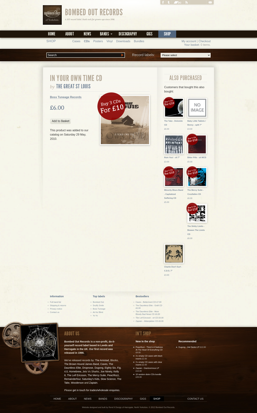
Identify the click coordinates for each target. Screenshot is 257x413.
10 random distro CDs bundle (148, 374)
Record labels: (171, 55)
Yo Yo (95, 316)
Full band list (55, 302)
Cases (76, 41)
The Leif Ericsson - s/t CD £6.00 (149, 318)
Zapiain (93, 382)
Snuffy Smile (98, 305)
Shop (167, 34)
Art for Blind (98, 312)
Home (52, 34)
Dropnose (87, 367)
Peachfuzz (113, 375)
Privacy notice (56, 309)
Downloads (123, 41)
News (87, 34)
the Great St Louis (73, 86)
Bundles (139, 41)
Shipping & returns (58, 305)
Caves (103, 364)
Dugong (99, 367)
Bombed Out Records (94, 12)
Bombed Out (98, 302)
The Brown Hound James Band (81, 364)
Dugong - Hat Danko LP (188, 347)
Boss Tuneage (99, 309)
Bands (103, 398)
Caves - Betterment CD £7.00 (148, 302)
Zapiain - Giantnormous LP (147, 368)
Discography (128, 34)
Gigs (150, 34)
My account (189, 41)
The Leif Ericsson (76, 375)
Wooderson (77, 382)
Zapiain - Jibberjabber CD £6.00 (149, 321)
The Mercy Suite (97, 375)
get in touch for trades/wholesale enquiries (96, 390)
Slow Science (108, 379)
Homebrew (75, 371)
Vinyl (110, 41)
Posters (98, 41)
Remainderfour (72, 379)
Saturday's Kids (90, 379)
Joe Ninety (106, 371)
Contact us (54, 312)
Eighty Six (110, 367)
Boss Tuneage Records (66, 97)
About (69, 34)
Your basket (191, 44)
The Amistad (102, 360)
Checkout (204, 41)
